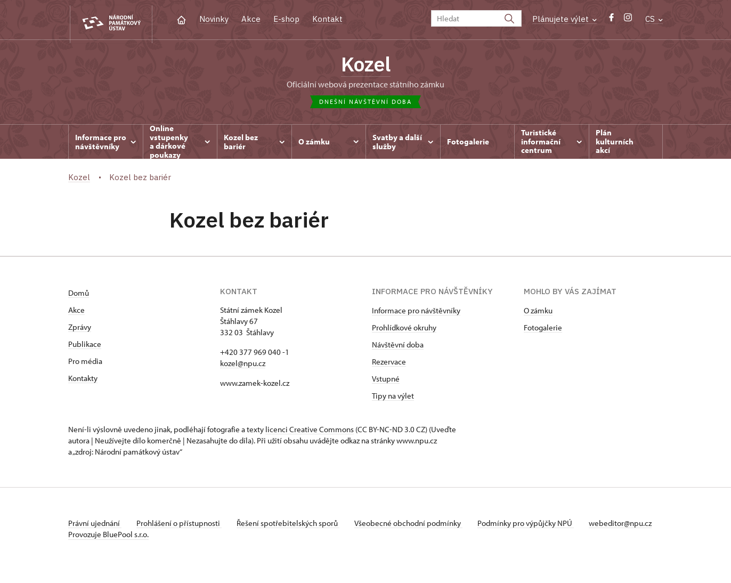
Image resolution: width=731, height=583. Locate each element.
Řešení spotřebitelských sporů (292, 525)
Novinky (214, 19)
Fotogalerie (543, 330)
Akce (251, 19)
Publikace (84, 346)
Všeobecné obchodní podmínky (415, 525)
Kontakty (83, 380)
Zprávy (79, 329)
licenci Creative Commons (309, 431)
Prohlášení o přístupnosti (181, 525)
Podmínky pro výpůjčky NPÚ (533, 525)
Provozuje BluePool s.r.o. (108, 547)
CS (654, 19)
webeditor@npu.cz (99, 536)
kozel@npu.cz (242, 365)
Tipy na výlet (393, 398)
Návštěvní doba (398, 347)
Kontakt (327, 19)
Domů (78, 295)
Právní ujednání (94, 525)
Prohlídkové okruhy (404, 330)
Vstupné (386, 381)
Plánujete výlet (564, 19)
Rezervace (389, 364)
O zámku (538, 312)
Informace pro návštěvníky (416, 312)
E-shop (286, 19)
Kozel (365, 65)
